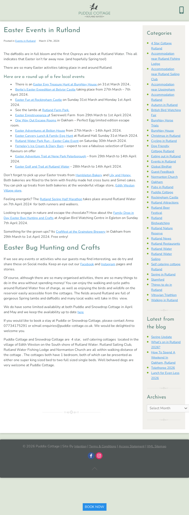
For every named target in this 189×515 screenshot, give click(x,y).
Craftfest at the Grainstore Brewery (83, 236)
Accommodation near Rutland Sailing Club (163, 74)
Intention (77, 466)
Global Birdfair (162, 176)
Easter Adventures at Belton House (42, 130)
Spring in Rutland (164, 295)
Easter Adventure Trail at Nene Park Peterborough (54, 161)
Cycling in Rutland (165, 146)
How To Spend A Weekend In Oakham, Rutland (164, 378)
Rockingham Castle (166, 207)
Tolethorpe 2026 (164, 388)
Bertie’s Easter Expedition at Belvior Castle (48, 89)
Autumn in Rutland (165, 105)
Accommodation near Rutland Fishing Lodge (163, 58)
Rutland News (162, 254)
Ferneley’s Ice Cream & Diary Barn (41, 151)
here (81, 317)
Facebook (87, 269)
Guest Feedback (163, 182)
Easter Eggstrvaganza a (33, 115)
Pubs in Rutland (163, 197)
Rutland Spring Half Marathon (63, 204)
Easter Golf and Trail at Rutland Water (44, 171)
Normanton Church (165, 187)
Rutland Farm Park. (57, 110)
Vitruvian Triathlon (165, 315)
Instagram (110, 269)
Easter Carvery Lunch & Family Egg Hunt (46, 135)
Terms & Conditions (101, 466)
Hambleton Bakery (90, 180)
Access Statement (133, 466)
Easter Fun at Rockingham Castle (40, 99)
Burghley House (163, 130)
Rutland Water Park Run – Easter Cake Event (49, 146)
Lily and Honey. (123, 180)
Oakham (157, 192)
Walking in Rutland (166, 320)
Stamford (158, 300)
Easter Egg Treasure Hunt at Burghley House (68, 84)
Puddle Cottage (163, 202)
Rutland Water (162, 269)
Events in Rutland (25, 41)
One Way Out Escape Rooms (37, 120)
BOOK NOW (94, 507)
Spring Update (162, 357)
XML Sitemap (160, 466)
